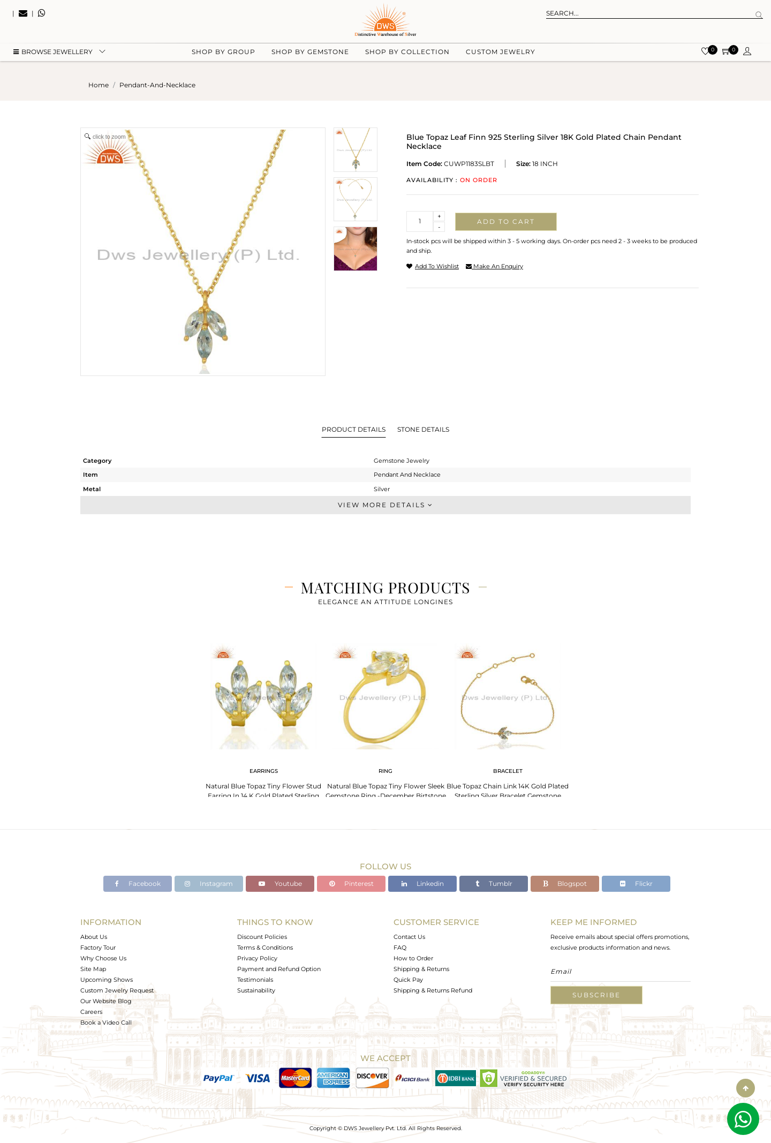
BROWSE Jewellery (53, 54)
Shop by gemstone (310, 54)
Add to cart (506, 221)
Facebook (138, 883)
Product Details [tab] (354, 429)
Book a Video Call (106, 1022)
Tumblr (493, 883)
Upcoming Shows (106, 979)
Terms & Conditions (265, 947)
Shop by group (223, 54)
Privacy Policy (257, 958)
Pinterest (351, 883)
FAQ (400, 947)
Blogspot (565, 883)
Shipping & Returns (421, 969)
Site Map (93, 969)
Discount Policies (262, 937)
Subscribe (596, 995)
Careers (91, 1012)
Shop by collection (407, 54)
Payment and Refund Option (279, 969)
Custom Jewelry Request (117, 990)
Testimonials (255, 979)
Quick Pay (408, 979)
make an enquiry (494, 266)
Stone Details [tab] (423, 429)
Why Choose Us (103, 958)
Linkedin (423, 883)
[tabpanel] (263, 723)
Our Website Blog (106, 1001)
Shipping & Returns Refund (433, 990)
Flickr (636, 883)
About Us (93, 937)
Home (98, 85)
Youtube (280, 883)
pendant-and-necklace (157, 85)
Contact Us (409, 937)
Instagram (209, 883)
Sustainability (256, 990)
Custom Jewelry (500, 54)
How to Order (413, 958)
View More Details (385, 505)
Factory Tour (98, 947)
